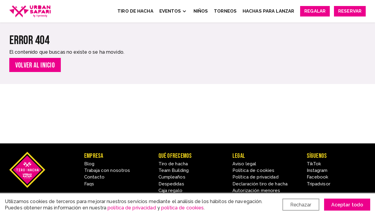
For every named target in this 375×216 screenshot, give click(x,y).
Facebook (318, 177)
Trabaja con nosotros (107, 170)
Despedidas (171, 184)
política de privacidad (132, 208)
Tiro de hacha (173, 163)
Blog (89, 163)
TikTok (314, 163)
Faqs (89, 184)
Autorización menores (256, 190)
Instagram (317, 170)
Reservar (350, 11)
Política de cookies (253, 170)
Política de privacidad (255, 177)
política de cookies (182, 208)
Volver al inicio (35, 65)
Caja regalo (170, 190)
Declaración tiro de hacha (260, 184)
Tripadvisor (318, 184)
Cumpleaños (171, 177)
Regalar (315, 11)
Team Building (173, 170)
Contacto (94, 177)
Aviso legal (244, 163)
